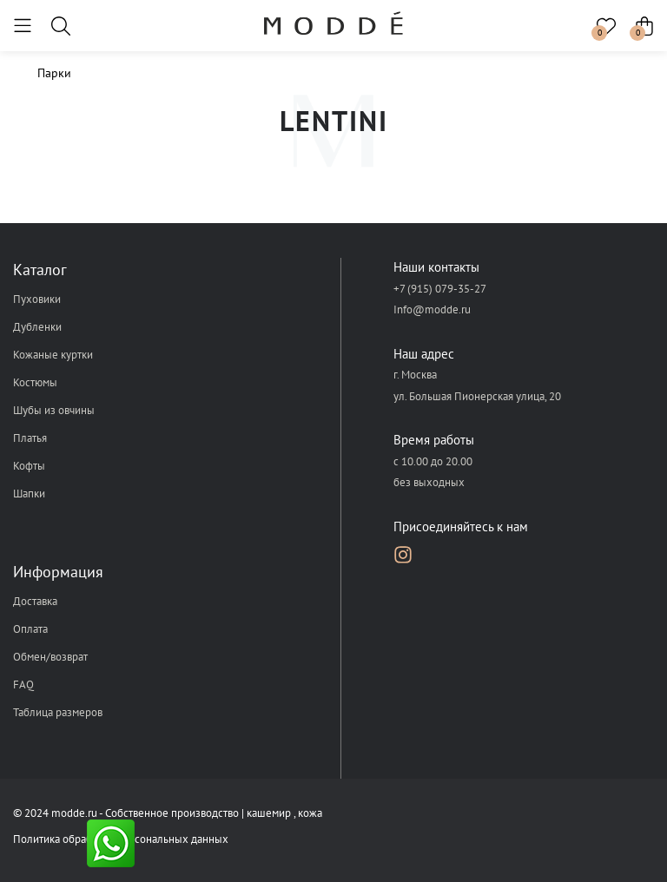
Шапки (29, 493)
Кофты (29, 465)
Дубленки (37, 326)
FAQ (23, 684)
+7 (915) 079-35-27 (439, 288)
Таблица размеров (57, 712)
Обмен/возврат (50, 656)
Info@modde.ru (432, 309)
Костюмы (35, 382)
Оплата (30, 629)
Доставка (35, 601)
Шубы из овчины (54, 410)
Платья (30, 438)
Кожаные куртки (53, 354)
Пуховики (37, 299)
